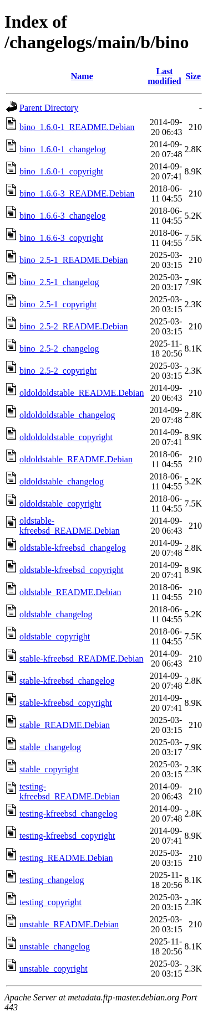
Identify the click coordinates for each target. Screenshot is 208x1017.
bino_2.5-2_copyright (58, 370)
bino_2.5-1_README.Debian (73, 260)
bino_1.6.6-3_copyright (61, 237)
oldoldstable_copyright (60, 503)
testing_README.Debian (66, 858)
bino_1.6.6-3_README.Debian (77, 193)
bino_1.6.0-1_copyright (61, 171)
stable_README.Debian (64, 725)
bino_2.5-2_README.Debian (73, 326)
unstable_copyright (53, 968)
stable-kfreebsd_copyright (65, 703)
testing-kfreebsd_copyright (67, 835)
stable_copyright (49, 769)
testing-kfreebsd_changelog (68, 813)
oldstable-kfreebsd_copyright (71, 570)
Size (193, 76)
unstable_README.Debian (69, 924)
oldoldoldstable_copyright (66, 437)
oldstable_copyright (54, 636)
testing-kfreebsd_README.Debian (69, 791)
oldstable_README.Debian (70, 592)
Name (82, 76)
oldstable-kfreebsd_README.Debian (69, 525)
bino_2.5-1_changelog (59, 282)
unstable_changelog (54, 946)
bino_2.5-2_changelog (59, 348)
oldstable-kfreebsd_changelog (72, 548)
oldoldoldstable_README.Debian (81, 392)
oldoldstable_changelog (61, 481)
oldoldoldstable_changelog (67, 415)
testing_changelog (51, 880)
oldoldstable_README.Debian (76, 459)
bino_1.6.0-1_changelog (62, 149)
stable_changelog (50, 747)
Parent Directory (48, 107)
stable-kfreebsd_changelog (66, 680)
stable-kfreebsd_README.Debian (81, 658)
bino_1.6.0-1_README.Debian (77, 127)
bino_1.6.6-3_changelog (62, 215)
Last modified (164, 76)
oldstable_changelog (56, 614)
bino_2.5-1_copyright (58, 304)
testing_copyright (50, 902)
